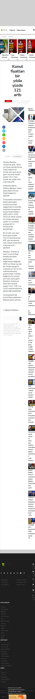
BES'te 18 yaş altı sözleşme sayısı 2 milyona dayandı (31, 259)
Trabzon (12, 30)
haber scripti (30, 693)
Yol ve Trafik (4, 647)
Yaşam (3, 635)
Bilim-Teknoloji (5, 621)
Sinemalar (4, 658)
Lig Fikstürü (4, 654)
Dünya (3, 633)
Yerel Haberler (5, 616)
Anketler (3, 675)
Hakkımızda (4, 580)
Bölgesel (3, 612)
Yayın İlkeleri (4, 582)
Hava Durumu (5, 644)
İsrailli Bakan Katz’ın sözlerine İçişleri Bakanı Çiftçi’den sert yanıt (31, 479)
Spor (2, 619)
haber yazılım (4, 695)
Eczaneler (4, 651)
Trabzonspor (21, 30)
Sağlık (3, 628)
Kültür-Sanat (4, 630)
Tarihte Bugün (5, 656)
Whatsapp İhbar (21, 582)
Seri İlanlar (4, 661)
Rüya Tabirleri (5, 679)
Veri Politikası (5, 585)
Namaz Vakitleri (5, 649)
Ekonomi (3, 626)
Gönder (20, 318)
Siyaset (3, 623)
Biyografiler (4, 677)
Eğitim (2, 637)
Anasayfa (4, 36)
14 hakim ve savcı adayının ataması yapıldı (31, 182)
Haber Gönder (21, 585)
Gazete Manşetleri (6, 666)
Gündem (10, 36)
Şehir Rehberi (5, 663)
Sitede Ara (4, 672)
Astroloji (3, 682)
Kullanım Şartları (21, 580)
